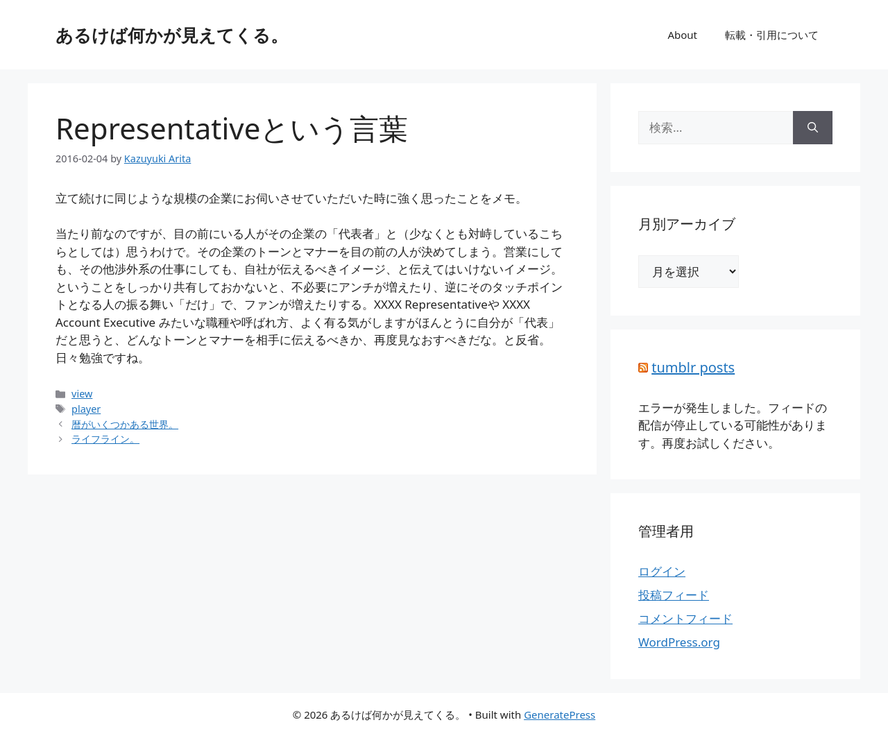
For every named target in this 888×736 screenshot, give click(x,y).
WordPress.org (679, 642)
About (682, 35)
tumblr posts (693, 367)
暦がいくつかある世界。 (124, 424)
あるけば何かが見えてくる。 (172, 34)
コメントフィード (685, 618)
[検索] (812, 127)
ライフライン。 (105, 438)
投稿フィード (673, 595)
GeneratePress (559, 714)
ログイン (661, 571)
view (81, 393)
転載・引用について (772, 35)
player (86, 409)
